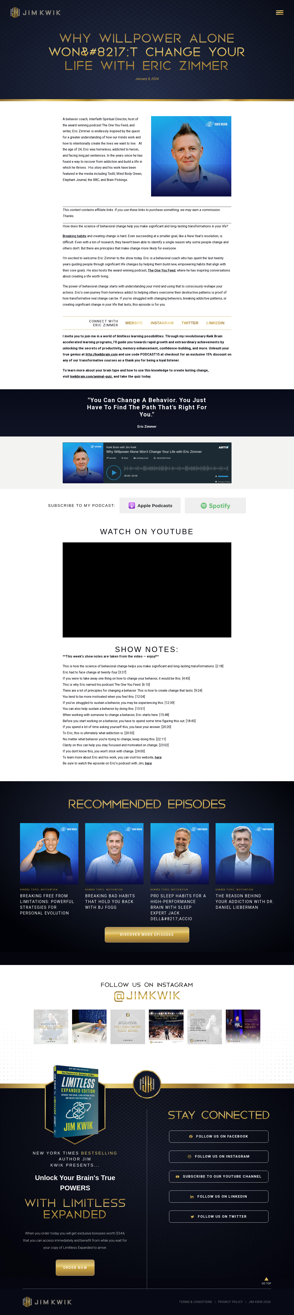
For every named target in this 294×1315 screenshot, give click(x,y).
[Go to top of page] (266, 1281)
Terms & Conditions (195, 1302)
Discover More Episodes (147, 935)
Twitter (190, 323)
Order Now (75, 1268)
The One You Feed (161, 270)
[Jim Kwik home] (47, 1302)
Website (134, 323)
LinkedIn (215, 323)
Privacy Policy (230, 1302)
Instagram (162, 323)
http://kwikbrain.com (102, 354)
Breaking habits (74, 236)
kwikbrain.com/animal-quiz (91, 376)
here (158, 757)
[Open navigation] (279, 12)
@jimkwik (147, 996)
